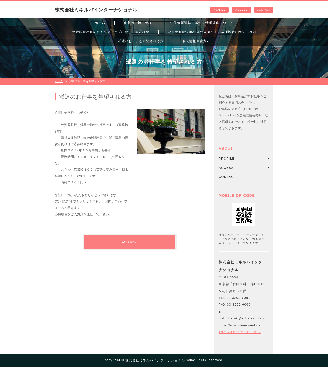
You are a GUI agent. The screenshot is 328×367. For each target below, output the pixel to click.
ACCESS (242, 9)
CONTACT (264, 9)
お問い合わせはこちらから (240, 332)
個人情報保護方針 (196, 41)
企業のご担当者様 (138, 23)
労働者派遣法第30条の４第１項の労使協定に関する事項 (212, 32)
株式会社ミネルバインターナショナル (96, 9)
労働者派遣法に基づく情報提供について (201, 23)
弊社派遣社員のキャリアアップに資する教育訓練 (110, 32)
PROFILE (219, 9)
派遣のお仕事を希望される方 (141, 41)
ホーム (100, 23)
